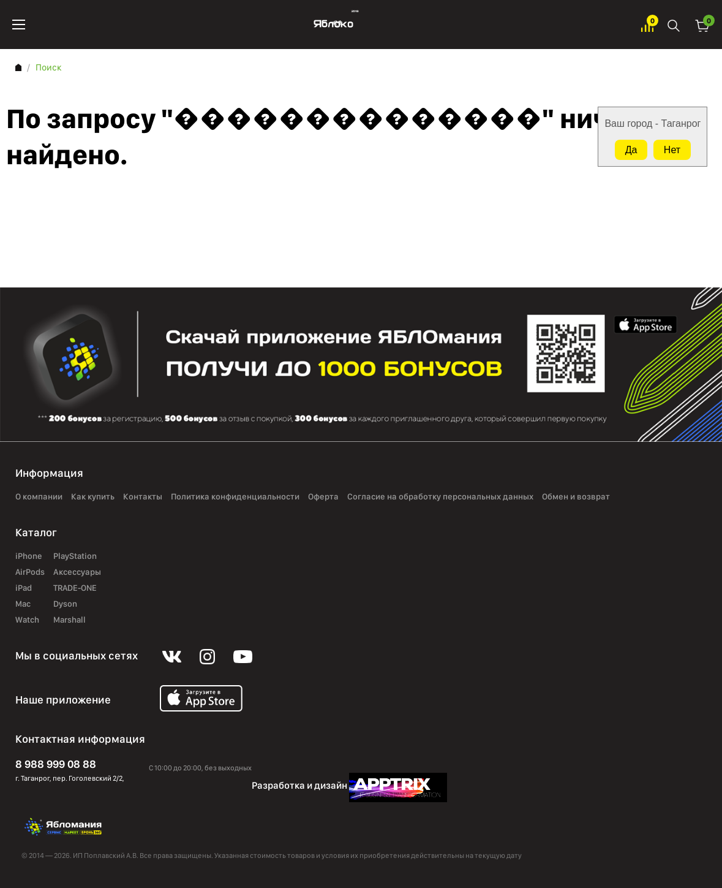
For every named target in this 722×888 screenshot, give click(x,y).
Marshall (69, 619)
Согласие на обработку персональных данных (440, 496)
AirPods (30, 572)
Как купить (93, 496)
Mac (23, 604)
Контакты (142, 496)
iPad (23, 588)
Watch (27, 619)
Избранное (647, 25)
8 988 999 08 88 (55, 763)
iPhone (28, 556)
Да (631, 150)
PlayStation (75, 556)
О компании (38, 496)
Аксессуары (77, 572)
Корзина (702, 25)
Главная (18, 67)
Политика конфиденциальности (235, 496)
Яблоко (333, 24)
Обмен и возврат (576, 496)
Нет (672, 150)
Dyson (65, 604)
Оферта (323, 496)
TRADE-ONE (75, 588)
